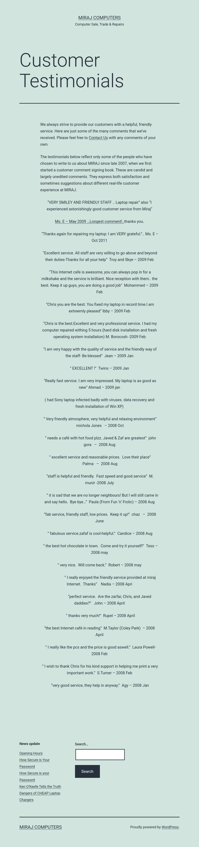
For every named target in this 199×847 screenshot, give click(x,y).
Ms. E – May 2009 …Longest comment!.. (89, 221)
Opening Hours (31, 753)
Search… (81, 744)
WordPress (170, 827)
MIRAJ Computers (99, 17)
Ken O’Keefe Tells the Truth (40, 786)
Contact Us (98, 137)
